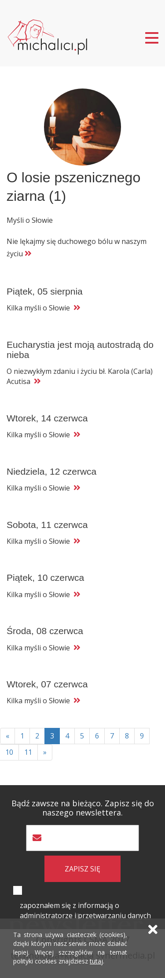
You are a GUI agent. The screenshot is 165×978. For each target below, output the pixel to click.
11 (28, 752)
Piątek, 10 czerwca (45, 577)
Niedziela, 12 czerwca (51, 471)
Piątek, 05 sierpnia (45, 291)
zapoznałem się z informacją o (85, 910)
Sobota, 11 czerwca (47, 525)
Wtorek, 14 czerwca (47, 418)
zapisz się (82, 869)
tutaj (96, 961)
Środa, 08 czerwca (45, 631)
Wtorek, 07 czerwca (47, 684)
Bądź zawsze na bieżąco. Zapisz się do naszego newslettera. (82, 808)
